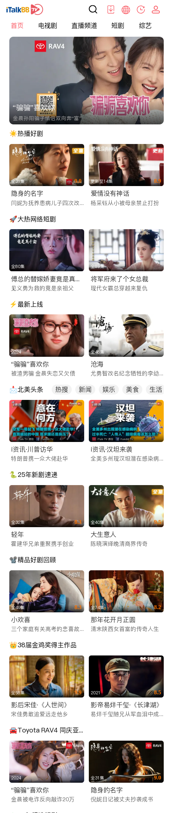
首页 (17, 25)
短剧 (117, 25)
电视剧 (47, 25)
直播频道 (84, 25)
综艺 (145, 25)
